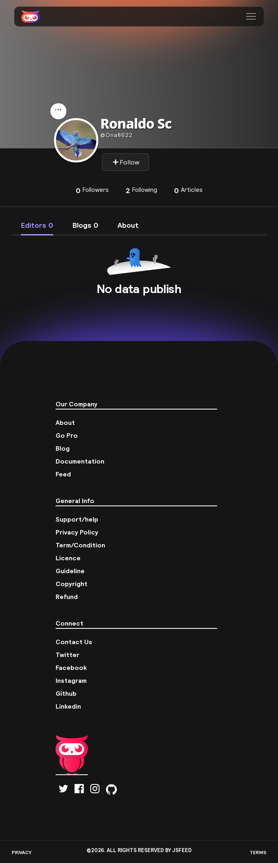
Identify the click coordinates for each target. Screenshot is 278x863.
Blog (63, 448)
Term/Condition (80, 545)
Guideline (70, 570)
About (65, 422)
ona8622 (116, 135)
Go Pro (67, 435)
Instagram (71, 680)
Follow (125, 162)
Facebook (71, 667)
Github (66, 693)
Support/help (77, 519)
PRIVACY (21, 852)
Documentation (80, 461)
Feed (63, 474)
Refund (67, 596)
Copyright (71, 583)
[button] (252, 16)
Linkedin (68, 706)
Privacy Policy (77, 532)
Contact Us (74, 641)
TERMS (258, 852)
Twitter (67, 654)
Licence (68, 557)
